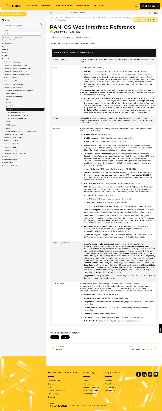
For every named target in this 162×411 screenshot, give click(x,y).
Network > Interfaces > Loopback (17, 68)
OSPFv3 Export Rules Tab (18, 115)
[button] (160, 328)
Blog (50, 387)
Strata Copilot (150, 5)
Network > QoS (10, 147)
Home (52, 18)
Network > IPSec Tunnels (13, 134)
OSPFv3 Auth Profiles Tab (18, 112)
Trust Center (110, 384)
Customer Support (91, 387)
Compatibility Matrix (56, 390)
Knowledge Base (90, 394)
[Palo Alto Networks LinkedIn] (144, 376)
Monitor (5, 49)
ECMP (8, 128)
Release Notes (54, 380)
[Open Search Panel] (137, 6)
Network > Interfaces (12, 62)
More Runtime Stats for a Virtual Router (21, 131)
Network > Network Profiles (15, 153)
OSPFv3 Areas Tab (14, 109)
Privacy (108, 380)
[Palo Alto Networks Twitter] (150, 376)
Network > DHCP (11, 140)
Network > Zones (11, 78)
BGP (8, 122)
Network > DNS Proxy (12, 144)
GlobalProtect (7, 163)
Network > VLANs (11, 81)
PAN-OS (59, 18)
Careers (86, 384)
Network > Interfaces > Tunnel (15, 71)
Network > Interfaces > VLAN (15, 65)
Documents (110, 390)
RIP (7, 100)
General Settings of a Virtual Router (19, 90)
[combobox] (22, 25)
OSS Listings (53, 394)
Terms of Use (110, 387)
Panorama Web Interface (12, 166)
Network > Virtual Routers (14, 87)
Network (5, 59)
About (85, 380)
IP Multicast (10, 125)
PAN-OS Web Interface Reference (78, 18)
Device (5, 156)
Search (51, 384)
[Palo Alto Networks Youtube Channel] (155, 376)
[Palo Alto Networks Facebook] (138, 376)
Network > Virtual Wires (13, 84)
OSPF (8, 103)
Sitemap (51, 397)
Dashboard (6, 43)
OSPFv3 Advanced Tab (17, 118)
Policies (5, 52)
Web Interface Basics (10, 40)
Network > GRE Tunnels (13, 137)
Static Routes (11, 93)
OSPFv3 (9, 106)
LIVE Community (90, 390)
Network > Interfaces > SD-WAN (17, 74)
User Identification (9, 159)
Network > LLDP (10, 150)
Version (5, 30)
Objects (5, 55)
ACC (4, 46)
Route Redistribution (14, 96)
